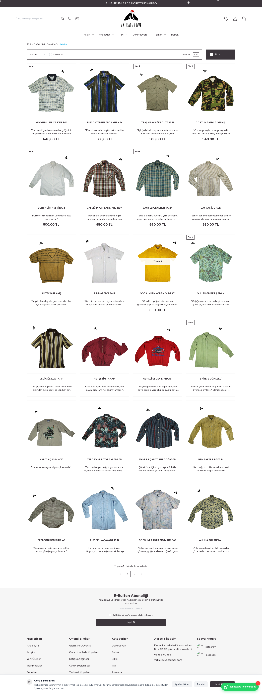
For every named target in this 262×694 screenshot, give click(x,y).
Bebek (115, 652)
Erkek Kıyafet (52, 44)
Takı (114, 665)
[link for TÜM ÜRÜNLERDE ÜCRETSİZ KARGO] (131, 3)
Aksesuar (117, 672)
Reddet (201, 684)
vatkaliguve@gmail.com (168, 659)
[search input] (40, 18)
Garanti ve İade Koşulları (83, 652)
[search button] (62, 18)
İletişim (31, 652)
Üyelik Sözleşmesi (79, 665)
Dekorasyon (119, 645)
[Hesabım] (235, 18)
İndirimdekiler (34, 665)
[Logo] (131, 18)
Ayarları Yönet (182, 684)
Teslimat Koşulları (79, 672)
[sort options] (38, 55)
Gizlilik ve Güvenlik (80, 645)
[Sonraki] (142, 574)
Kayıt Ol (131, 622)
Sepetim (32, 672)
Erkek (42, 44)
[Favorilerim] (226, 18)
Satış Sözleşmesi (79, 658)
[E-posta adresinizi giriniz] (131, 608)
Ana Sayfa (33, 645)
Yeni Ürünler (34, 658)
